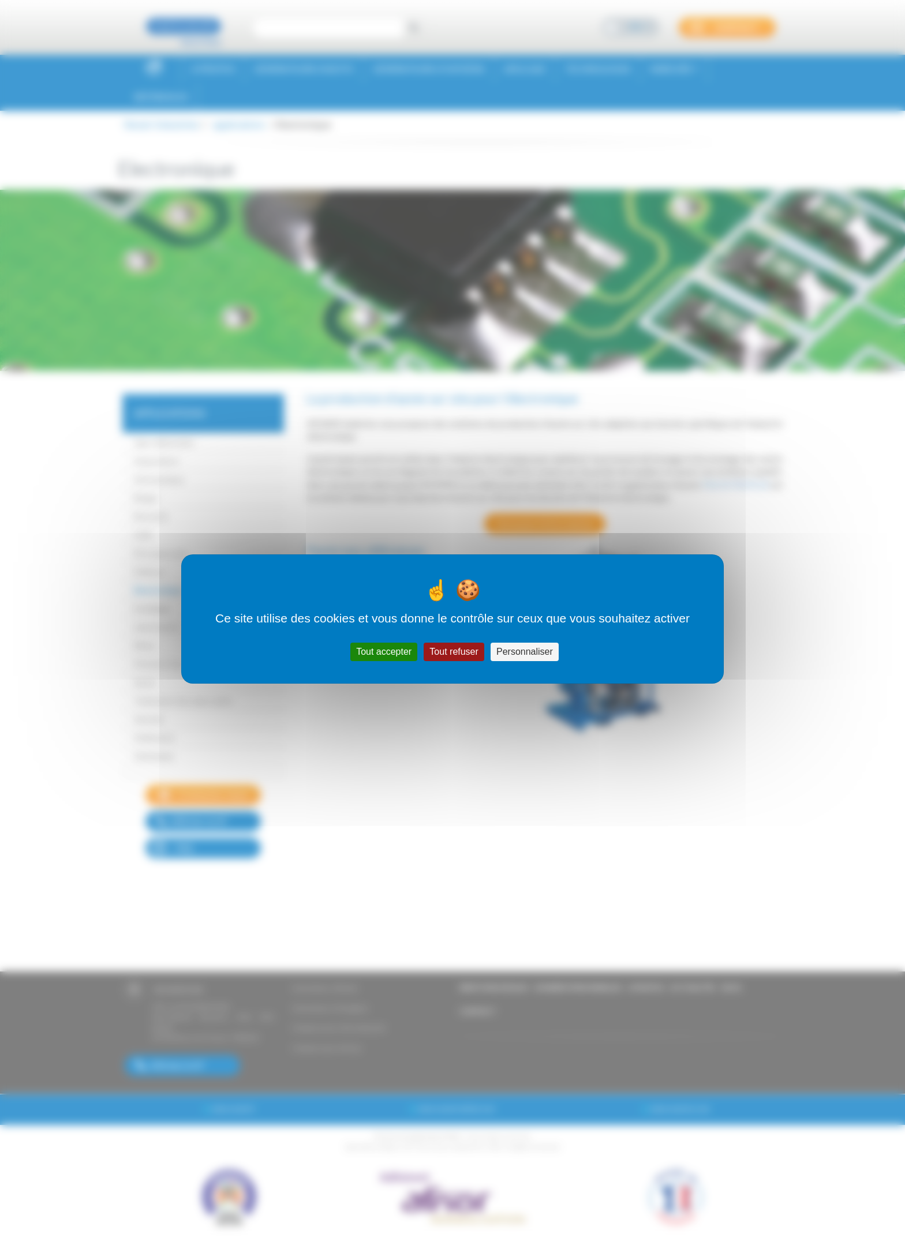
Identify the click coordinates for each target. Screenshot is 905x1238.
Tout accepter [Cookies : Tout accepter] (384, 651)
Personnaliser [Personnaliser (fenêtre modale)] (524, 651)
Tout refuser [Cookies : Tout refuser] (453, 651)
